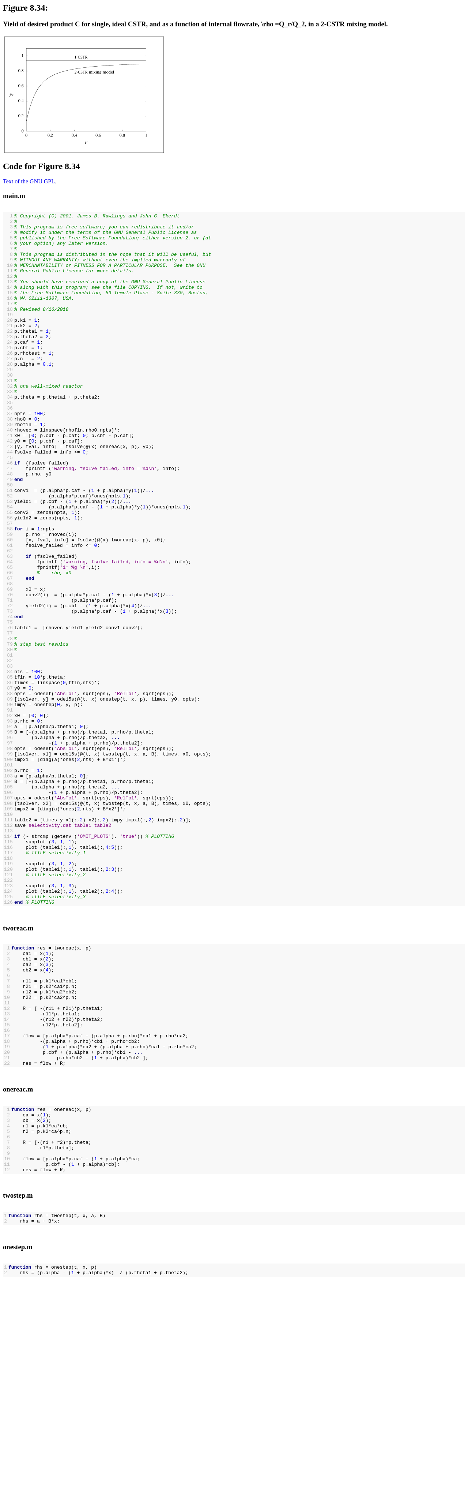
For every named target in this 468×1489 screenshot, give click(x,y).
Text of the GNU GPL (29, 181)
